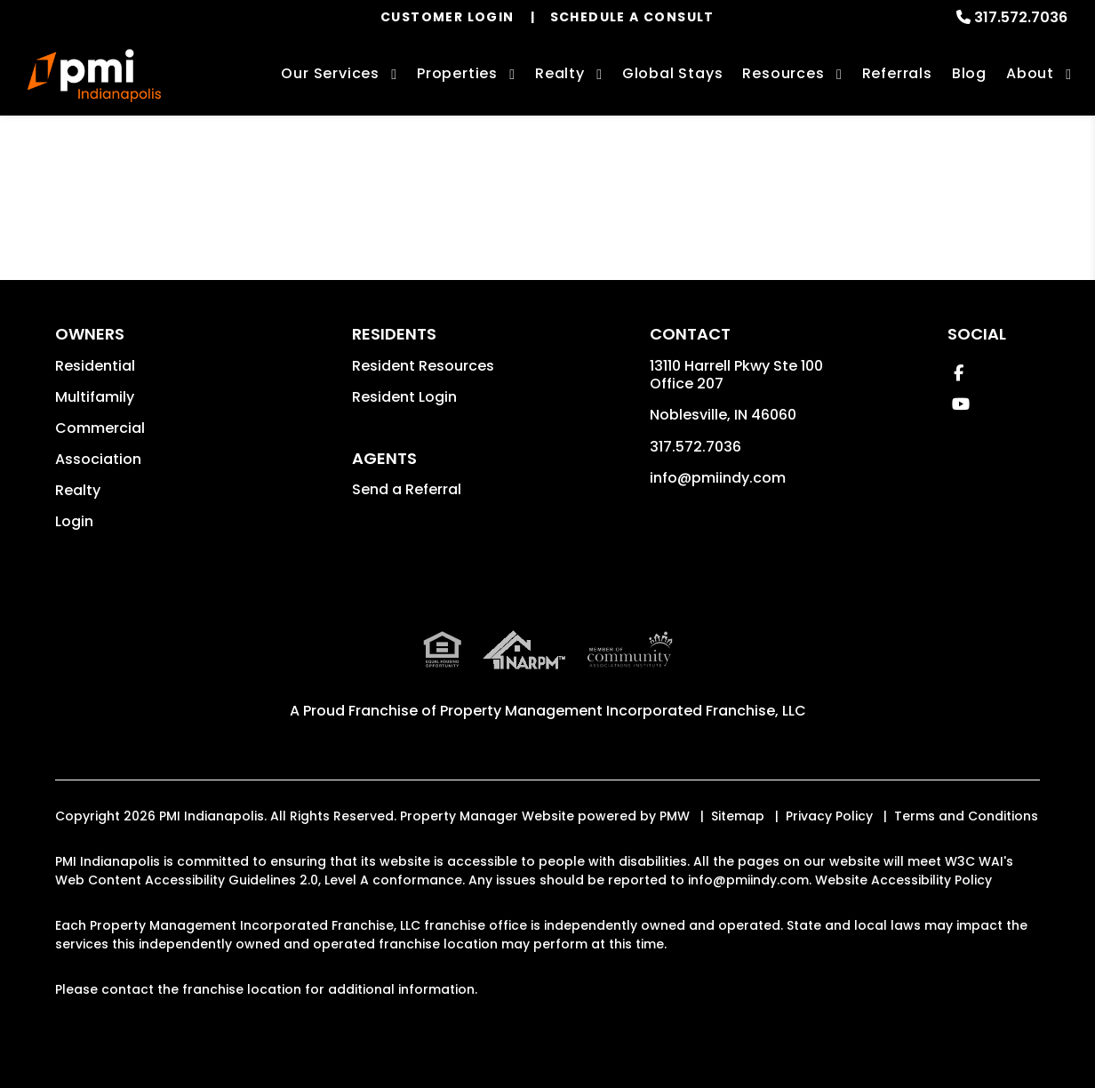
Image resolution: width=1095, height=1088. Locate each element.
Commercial (100, 428)
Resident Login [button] (404, 397)
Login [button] (74, 521)
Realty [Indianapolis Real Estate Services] (560, 73)
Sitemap (737, 816)
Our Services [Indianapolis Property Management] (330, 73)
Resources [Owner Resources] (783, 73)
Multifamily (94, 397)
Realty (77, 490)
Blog (969, 73)
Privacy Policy (829, 816)
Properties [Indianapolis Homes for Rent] (457, 73)
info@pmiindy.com (718, 478)
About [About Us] (1030, 73)
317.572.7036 (1020, 17)
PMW (674, 816)
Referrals (897, 73)
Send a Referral (406, 489)
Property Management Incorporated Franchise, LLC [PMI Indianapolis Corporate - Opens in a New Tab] (623, 710)
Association (98, 459)
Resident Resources (423, 366)
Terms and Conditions (966, 816)
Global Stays (672, 73)
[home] (94, 75)
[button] (958, 372)
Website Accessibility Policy (903, 880)
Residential (95, 366)
